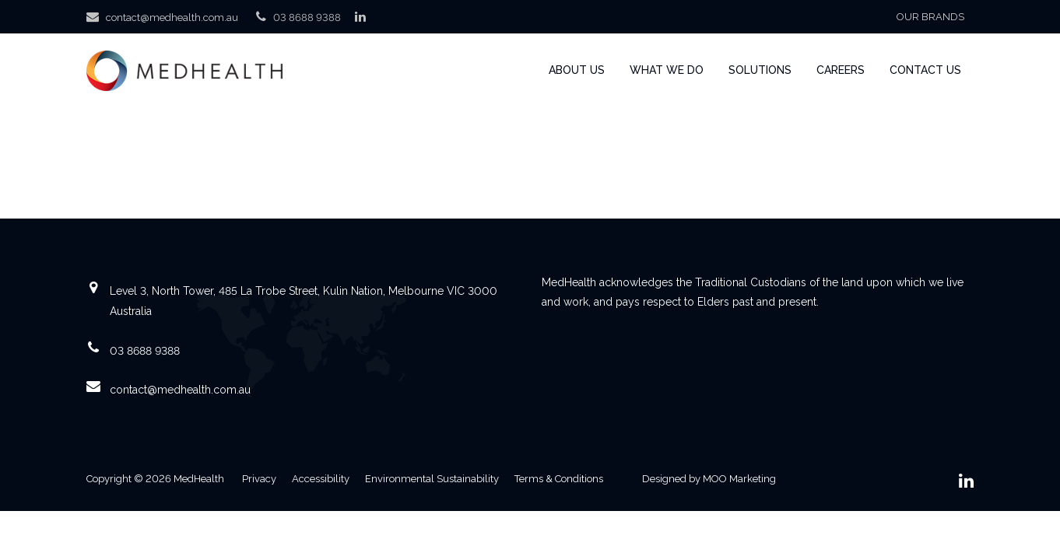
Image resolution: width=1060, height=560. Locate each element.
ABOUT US (577, 70)
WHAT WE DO (667, 70)
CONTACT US (925, 70)
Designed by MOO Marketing (709, 479)
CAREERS (840, 70)
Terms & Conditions (558, 479)
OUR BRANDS (930, 17)
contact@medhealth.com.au (172, 17)
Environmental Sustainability (432, 479)
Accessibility (320, 479)
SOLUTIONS (759, 70)
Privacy (259, 479)
